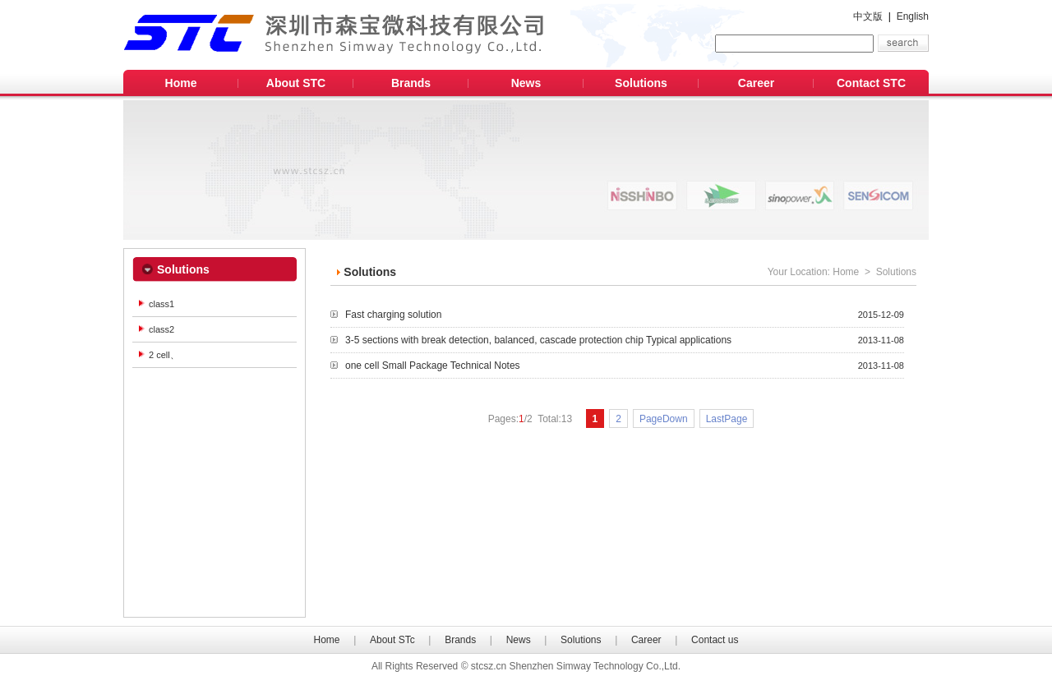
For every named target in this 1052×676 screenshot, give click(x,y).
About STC (295, 83)
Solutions (641, 83)
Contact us (714, 640)
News (526, 83)
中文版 (868, 16)
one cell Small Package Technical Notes (624, 365)
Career (756, 83)
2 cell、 (164, 355)
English (913, 16)
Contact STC (871, 83)
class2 (161, 329)
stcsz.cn (488, 666)
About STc (392, 640)
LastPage (727, 419)
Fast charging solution (624, 314)
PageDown (663, 419)
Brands (411, 83)
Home (181, 83)
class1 (161, 304)
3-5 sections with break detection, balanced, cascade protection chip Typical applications (624, 340)
